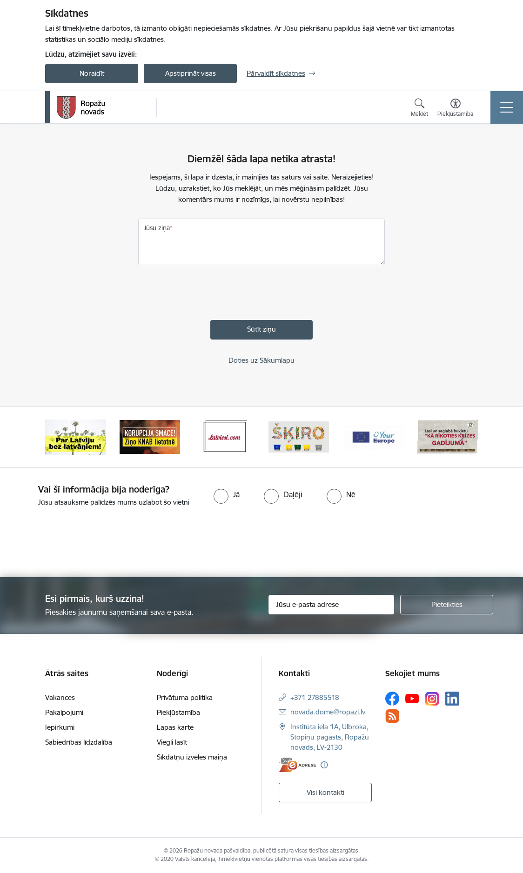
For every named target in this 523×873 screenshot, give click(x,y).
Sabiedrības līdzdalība (78, 742)
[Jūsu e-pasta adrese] (331, 604)
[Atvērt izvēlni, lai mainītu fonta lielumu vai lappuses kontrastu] (455, 109)
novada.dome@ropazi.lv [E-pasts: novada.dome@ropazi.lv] (327, 711)
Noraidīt (92, 73)
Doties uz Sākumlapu (261, 360)
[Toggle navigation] (506, 107)
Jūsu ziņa (157, 228)
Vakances (60, 697)
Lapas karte (175, 727)
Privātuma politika (185, 697)
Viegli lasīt (172, 742)
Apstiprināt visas (190, 73)
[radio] (227, 494)
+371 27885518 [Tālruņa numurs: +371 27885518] (314, 697)
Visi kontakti (325, 792)
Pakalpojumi (64, 712)
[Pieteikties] (446, 604)
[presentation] (209, 295)
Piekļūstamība (178, 712)
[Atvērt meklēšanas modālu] (419, 109)
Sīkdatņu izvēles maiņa (192, 757)
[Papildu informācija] (324, 764)
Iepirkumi (59, 727)
